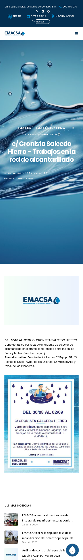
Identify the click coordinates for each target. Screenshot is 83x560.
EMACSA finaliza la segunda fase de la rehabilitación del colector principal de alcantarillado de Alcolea (47, 535)
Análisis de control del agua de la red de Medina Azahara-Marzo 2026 (48, 553)
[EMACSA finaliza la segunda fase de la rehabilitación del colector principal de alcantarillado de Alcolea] (11, 537)
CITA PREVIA (36, 16)
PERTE (14, 16)
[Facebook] (43, 11)
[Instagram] (48, 11)
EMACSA (24, 128)
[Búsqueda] (40, 22)
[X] (37, 11)
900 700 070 (68, 6)
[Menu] (74, 33)
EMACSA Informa (50, 128)
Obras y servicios (41, 134)
